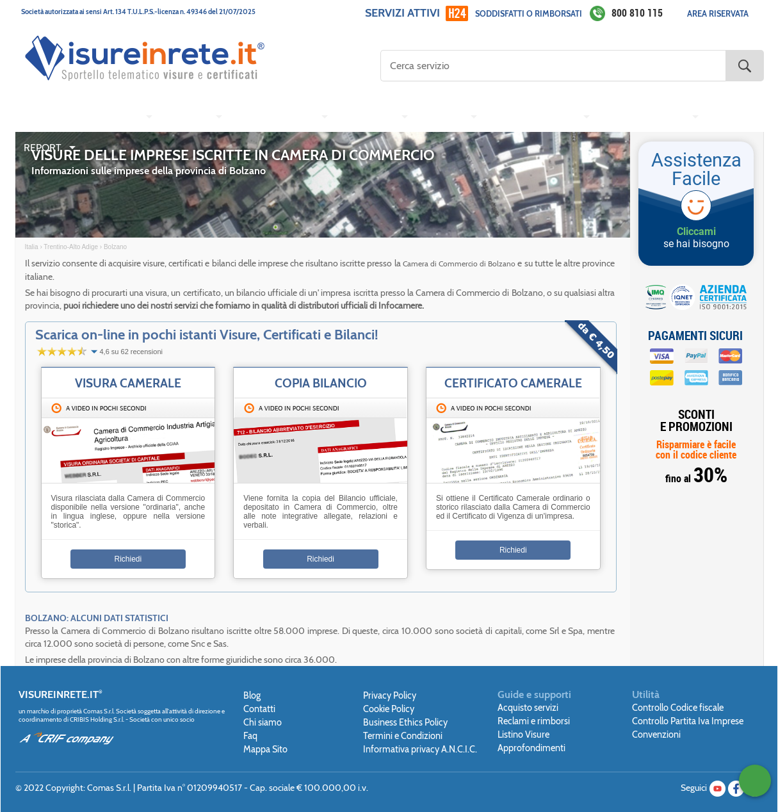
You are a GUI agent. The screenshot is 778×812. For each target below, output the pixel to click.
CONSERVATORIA (274, 117)
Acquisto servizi (528, 707)
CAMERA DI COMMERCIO (81, 117)
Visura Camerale (128, 383)
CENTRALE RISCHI (643, 117)
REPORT (42, 148)
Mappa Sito (265, 749)
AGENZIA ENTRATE (533, 117)
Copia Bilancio (321, 383)
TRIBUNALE (367, 117)
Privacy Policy (389, 695)
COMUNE (441, 117)
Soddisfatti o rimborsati (528, 14)
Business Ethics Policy (405, 722)
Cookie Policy (388, 709)
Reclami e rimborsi (534, 721)
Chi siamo (262, 722)
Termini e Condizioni (402, 736)
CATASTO (186, 117)
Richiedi (128, 559)
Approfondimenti (531, 748)
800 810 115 (637, 13)
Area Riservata (718, 14)
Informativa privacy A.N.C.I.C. (420, 749)
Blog (252, 695)
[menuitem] (85, 117)
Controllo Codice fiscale (678, 707)
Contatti (259, 709)
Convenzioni (656, 734)
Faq (250, 736)
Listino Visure (523, 734)
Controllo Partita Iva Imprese (687, 721)
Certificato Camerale (513, 383)
